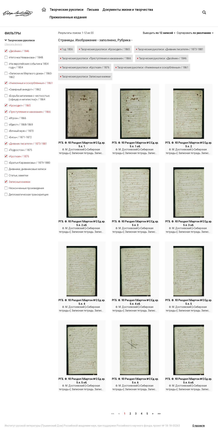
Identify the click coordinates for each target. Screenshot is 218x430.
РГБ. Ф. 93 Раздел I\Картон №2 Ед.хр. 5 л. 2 (188, 144)
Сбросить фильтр (13, 44)
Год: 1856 (66, 49)
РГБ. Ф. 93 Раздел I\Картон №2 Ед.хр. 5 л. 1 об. (135, 144)
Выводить (159, 32)
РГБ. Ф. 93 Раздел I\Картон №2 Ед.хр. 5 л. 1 (81, 144)
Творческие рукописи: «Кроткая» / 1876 (84, 67)
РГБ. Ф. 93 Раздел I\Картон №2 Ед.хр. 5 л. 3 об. (188, 223)
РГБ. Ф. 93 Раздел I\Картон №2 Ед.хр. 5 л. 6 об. (188, 380)
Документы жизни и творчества (127, 9)
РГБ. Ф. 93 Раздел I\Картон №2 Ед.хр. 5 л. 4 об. (135, 302)
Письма (93, 9)
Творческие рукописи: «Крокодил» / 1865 (104, 49)
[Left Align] (204, 12)
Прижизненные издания (68, 17)
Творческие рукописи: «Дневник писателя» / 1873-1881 (169, 49)
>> (159, 413)
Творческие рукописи (66, 9)
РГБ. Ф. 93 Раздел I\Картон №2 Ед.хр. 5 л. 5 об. (81, 380)
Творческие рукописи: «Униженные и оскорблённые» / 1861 (151, 67)
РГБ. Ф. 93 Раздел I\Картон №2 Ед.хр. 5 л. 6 (135, 380)
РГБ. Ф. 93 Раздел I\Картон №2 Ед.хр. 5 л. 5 (188, 302)
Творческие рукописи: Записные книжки (85, 76)
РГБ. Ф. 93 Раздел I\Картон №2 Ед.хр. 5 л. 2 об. (81, 223)
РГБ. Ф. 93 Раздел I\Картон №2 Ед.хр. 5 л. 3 (135, 223)
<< (112, 413)
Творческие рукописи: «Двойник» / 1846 (162, 58)
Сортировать (195, 32)
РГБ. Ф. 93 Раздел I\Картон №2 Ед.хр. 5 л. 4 (81, 302)
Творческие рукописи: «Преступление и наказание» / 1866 (95, 58)
